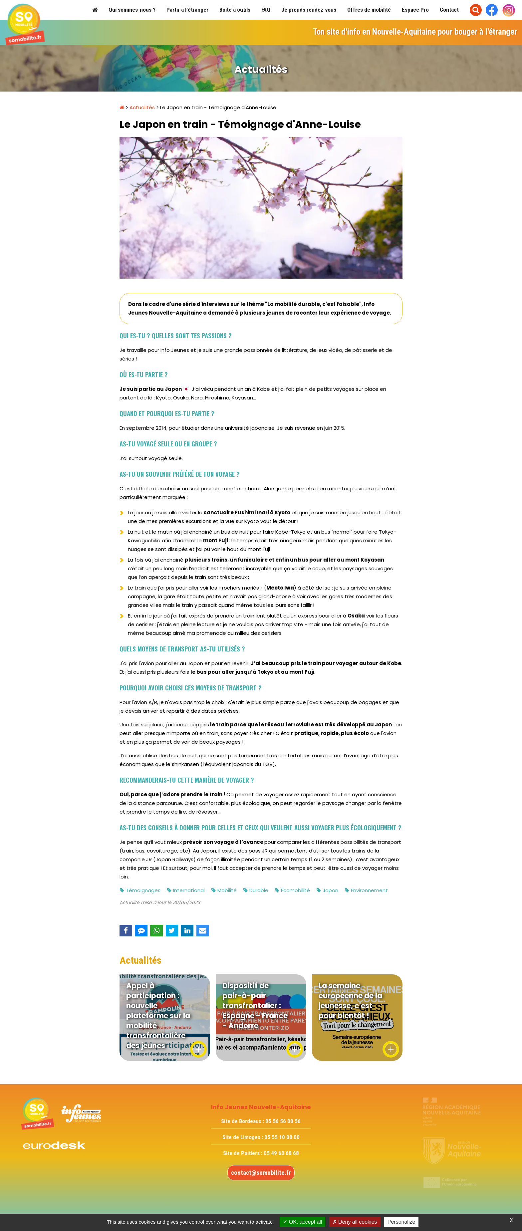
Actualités (142, 107)
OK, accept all (302, 1222)
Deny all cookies (355, 1222)
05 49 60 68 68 (281, 1153)
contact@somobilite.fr (261, 1172)
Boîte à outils (234, 9)
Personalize (401, 1222)
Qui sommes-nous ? (132, 9)
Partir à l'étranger (187, 9)
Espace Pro (415, 9)
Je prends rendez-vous (308, 9)
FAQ (265, 9)
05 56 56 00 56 (283, 1121)
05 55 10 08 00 (282, 1137)
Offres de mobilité (369, 9)
